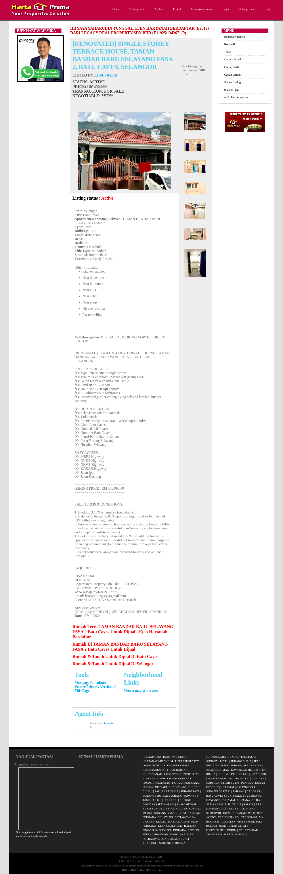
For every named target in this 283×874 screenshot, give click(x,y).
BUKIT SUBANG (153, 808)
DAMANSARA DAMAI (220, 799)
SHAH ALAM (177, 787)
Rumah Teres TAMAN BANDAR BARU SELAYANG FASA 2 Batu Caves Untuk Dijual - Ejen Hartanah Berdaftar (122, 631)
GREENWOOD (245, 787)
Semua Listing (232, 82)
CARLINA (258, 778)
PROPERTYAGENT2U (156, 782)
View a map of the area (141, 690)
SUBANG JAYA (190, 791)
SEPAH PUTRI (230, 782)
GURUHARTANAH (154, 769)
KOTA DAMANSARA (185, 782)
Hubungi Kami (246, 9)
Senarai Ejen (231, 90)
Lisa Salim (106, 75)
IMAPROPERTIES (154, 765)
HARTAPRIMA (152, 756)
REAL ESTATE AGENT (241, 808)
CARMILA (212, 782)
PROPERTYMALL (178, 765)
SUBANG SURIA (240, 761)
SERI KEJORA (252, 765)
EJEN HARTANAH (234, 813)
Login (225, 9)
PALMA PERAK (217, 778)
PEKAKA (247, 782)
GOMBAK (149, 804)
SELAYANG (165, 817)
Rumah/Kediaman (234, 36)
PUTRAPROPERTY (187, 761)
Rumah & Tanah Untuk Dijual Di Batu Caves (115, 656)
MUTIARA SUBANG (169, 795)
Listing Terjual (232, 59)
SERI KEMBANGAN (155, 834)
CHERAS (148, 821)
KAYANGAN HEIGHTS (245, 769)
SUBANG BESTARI (155, 787)
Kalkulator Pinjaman (236, 97)
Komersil (229, 44)
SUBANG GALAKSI (166, 813)
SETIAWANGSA (185, 817)
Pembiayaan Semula (201, 9)
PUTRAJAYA (151, 838)
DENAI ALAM (170, 838)
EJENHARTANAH (154, 778)
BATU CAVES (215, 795)
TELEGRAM (249, 817)
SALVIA (248, 804)
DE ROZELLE (239, 774)
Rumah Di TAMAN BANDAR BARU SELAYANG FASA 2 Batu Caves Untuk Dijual (120, 647)
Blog (267, 9)
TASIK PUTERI (152, 799)
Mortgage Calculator (90, 683)
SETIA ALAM (165, 804)
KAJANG (187, 834)
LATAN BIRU (258, 774)
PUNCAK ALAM (178, 821)
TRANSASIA (214, 834)
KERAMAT (227, 787)
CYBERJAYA (253, 795)
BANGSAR (253, 791)
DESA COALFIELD (170, 825)
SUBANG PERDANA (172, 843)
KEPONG (185, 799)
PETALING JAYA (176, 808)
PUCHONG (171, 799)
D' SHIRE (223, 774)
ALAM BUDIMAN (217, 769)
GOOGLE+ (228, 821)
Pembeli (158, 9)
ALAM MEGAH (186, 804)
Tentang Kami (136, 9)
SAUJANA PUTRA (248, 799)
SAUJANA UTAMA (166, 791)
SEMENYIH (213, 813)
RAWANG (190, 795)
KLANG (161, 821)
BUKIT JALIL (234, 795)
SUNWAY (212, 761)
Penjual (176, 9)
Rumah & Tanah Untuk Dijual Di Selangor (112, 663)
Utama (115, 9)
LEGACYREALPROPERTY (181, 774)
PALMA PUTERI (239, 778)
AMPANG (238, 791)
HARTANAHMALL (236, 834)
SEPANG (193, 830)
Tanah (227, 51)
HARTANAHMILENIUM (158, 761)
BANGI (174, 834)
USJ (227, 804)
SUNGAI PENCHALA (241, 756)
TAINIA (236, 804)
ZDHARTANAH (152, 774)
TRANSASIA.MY (228, 817)
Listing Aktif (231, 67)
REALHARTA (176, 769)
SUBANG (148, 795)
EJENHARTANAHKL (180, 778)
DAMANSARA (216, 756)
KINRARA (179, 830)
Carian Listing (232, 74)
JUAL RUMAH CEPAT (233, 825)
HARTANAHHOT (174, 756)
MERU (224, 761)
